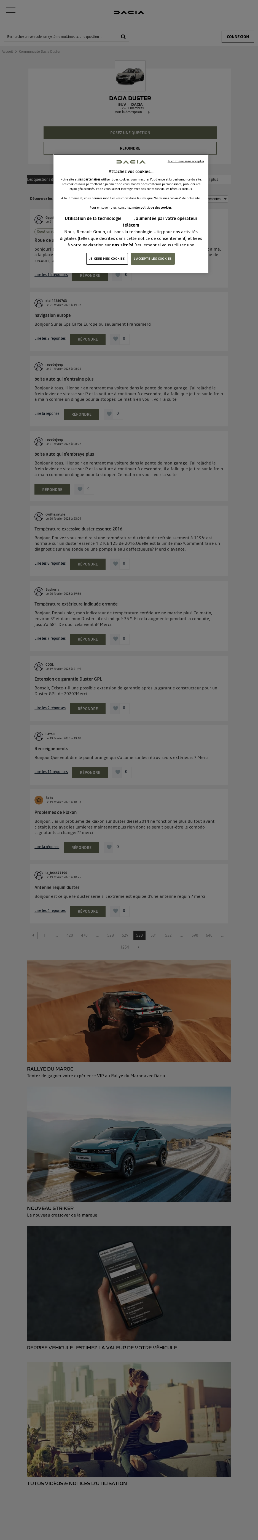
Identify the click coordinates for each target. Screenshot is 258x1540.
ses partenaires (89, 179)
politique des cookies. (156, 207)
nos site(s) (122, 245)
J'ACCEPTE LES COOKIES (153, 258)
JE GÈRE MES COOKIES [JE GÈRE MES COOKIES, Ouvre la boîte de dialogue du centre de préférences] (107, 258)
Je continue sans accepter (186, 161)
